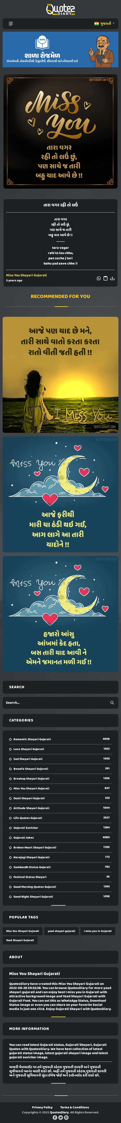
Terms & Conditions (74, 1107)
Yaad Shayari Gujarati (20, 940)
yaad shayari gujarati (61, 931)
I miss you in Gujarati (98, 931)
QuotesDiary (59, 1112)
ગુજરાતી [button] (103, 24)
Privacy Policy (42, 1107)
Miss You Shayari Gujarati (26, 275)
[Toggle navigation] (10, 24)
